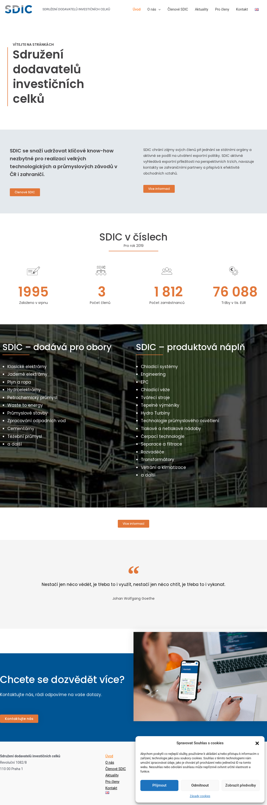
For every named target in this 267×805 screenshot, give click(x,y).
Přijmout (159, 785)
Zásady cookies (200, 796)
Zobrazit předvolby (240, 785)
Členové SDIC (178, 9)
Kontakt (242, 9)
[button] (257, 743)
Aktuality (201, 9)
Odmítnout (200, 785)
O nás (154, 9)
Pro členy (222, 9)
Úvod (137, 9)
